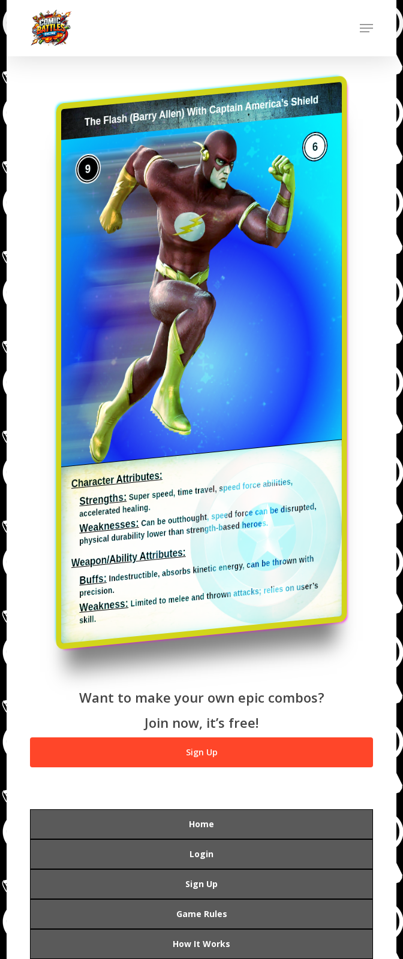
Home (201, 824)
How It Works (201, 943)
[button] (366, 28)
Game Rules (201, 913)
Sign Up (201, 884)
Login (201, 854)
